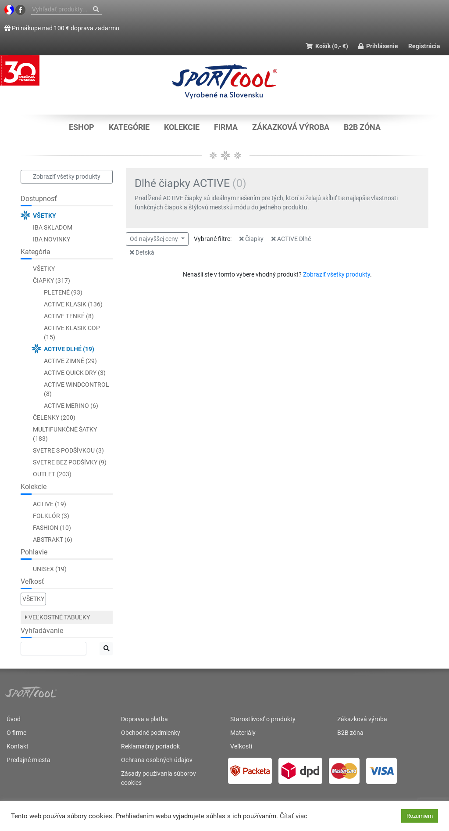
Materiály (243, 732)
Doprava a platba (144, 719)
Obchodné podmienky (150, 732)
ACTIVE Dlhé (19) (69, 349)
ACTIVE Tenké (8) (69, 316)
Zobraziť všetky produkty (66, 176)
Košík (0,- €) (327, 46)
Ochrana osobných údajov (156, 759)
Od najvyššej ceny (154, 238)
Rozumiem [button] (419, 816)
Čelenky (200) (54, 417)
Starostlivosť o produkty (263, 719)
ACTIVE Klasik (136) (73, 304)
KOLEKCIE (182, 127)
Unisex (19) (50, 568)
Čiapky (251, 238)
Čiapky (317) (51, 280)
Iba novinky (51, 239)
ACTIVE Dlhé (291, 238)
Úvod (14, 719)
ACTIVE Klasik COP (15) (72, 332)
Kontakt (18, 746)
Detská (142, 252)
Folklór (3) (51, 515)
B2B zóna (362, 127)
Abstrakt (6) (52, 539)
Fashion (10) (52, 527)
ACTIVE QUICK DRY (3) (75, 372)
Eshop (81, 127)
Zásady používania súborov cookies (158, 778)
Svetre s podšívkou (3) (68, 450)
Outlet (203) (52, 474)
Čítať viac (293, 816)
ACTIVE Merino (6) (71, 405)
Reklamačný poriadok (150, 746)
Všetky (44, 215)
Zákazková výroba (290, 127)
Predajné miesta (28, 759)
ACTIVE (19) (49, 503)
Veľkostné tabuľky (57, 617)
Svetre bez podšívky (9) (70, 462)
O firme (16, 732)
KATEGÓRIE (129, 127)
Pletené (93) (63, 292)
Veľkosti (241, 746)
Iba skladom (52, 227)
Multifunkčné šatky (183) (65, 434)
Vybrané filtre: (213, 238)
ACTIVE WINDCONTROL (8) (76, 389)
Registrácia (424, 46)
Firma (226, 127)
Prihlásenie (378, 46)
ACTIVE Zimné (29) (70, 360)
